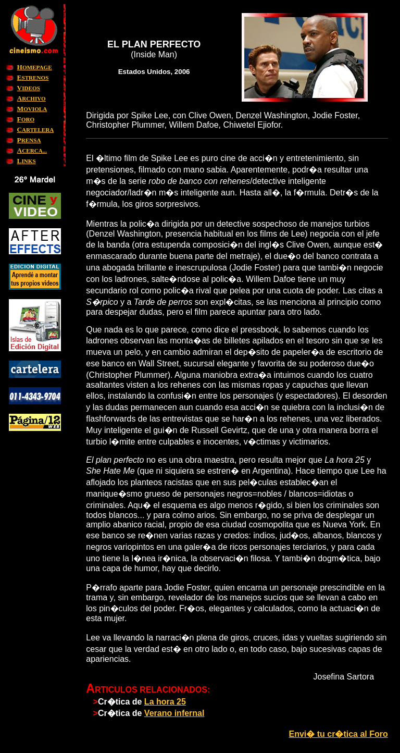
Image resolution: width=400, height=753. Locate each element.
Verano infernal (174, 713)
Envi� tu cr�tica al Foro (338, 734)
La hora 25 (165, 701)
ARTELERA (35, 130)
